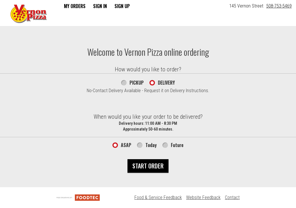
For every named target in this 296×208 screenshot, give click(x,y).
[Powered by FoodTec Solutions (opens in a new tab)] (78, 197)
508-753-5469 (279, 6)
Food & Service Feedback (158, 197)
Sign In (100, 6)
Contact (232, 197)
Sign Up (122, 6)
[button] (28, 13)
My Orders (75, 6)
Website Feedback (203, 197)
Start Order (148, 165)
